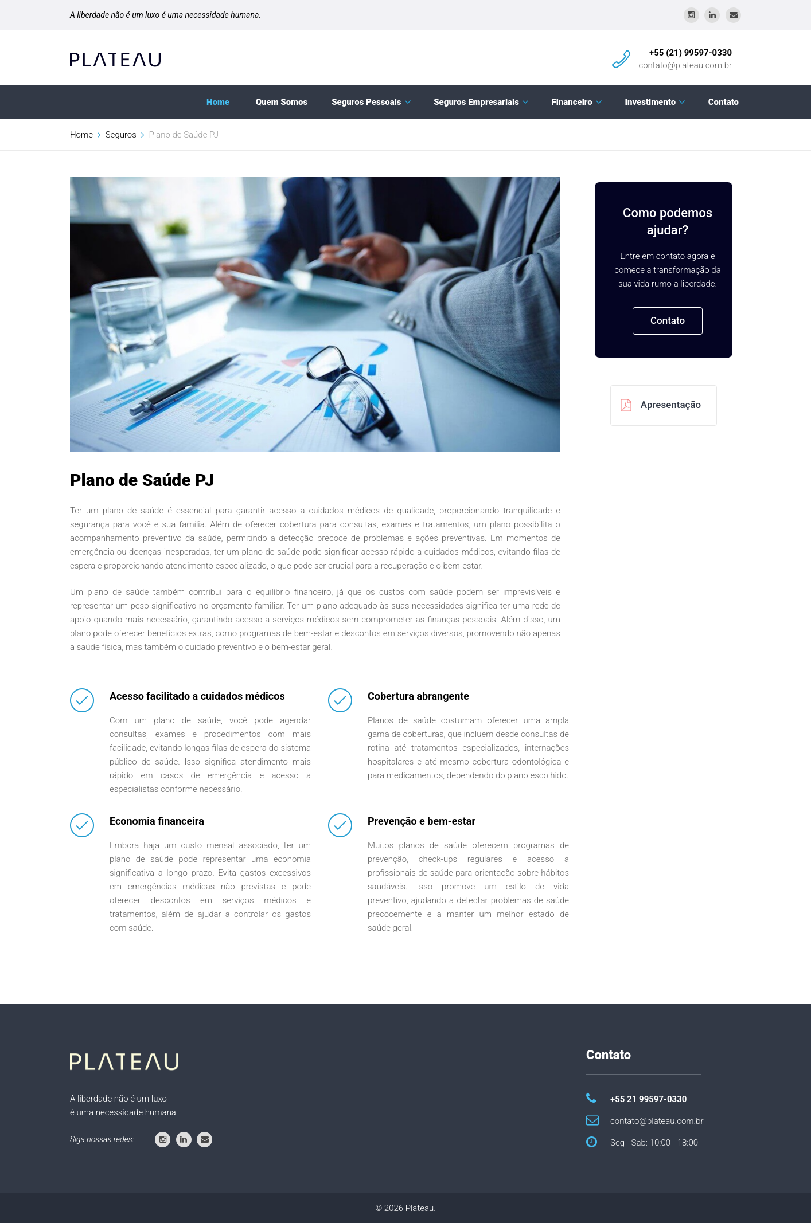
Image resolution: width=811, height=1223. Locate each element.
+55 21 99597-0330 (648, 1099)
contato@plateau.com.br (685, 65)
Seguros (121, 135)
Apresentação (661, 405)
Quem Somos (282, 102)
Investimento (650, 102)
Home (217, 102)
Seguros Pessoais (366, 102)
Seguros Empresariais (476, 102)
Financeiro (572, 102)
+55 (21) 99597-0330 (690, 53)
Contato (723, 102)
